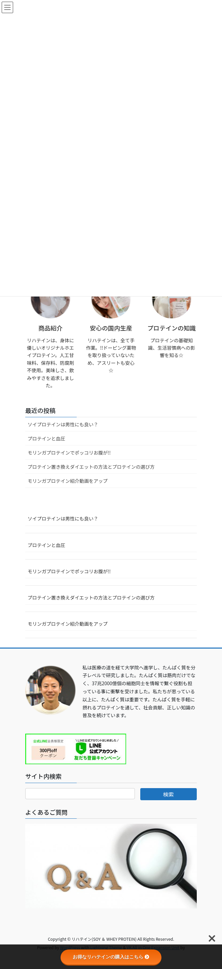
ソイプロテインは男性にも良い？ (63, 424)
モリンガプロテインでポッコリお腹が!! (69, 452)
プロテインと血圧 (46, 438)
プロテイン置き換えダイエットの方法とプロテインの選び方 (91, 466)
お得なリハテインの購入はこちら (111, 957)
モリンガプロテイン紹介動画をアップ (68, 480)
